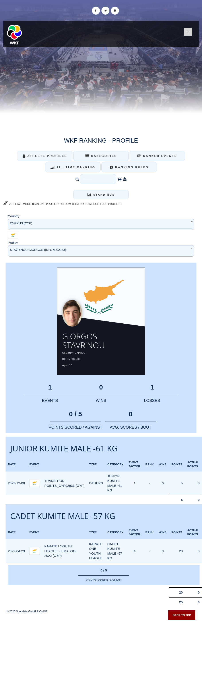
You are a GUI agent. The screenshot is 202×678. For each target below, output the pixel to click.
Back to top (182, 615)
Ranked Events (157, 156)
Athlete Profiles (45, 156)
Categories (101, 156)
